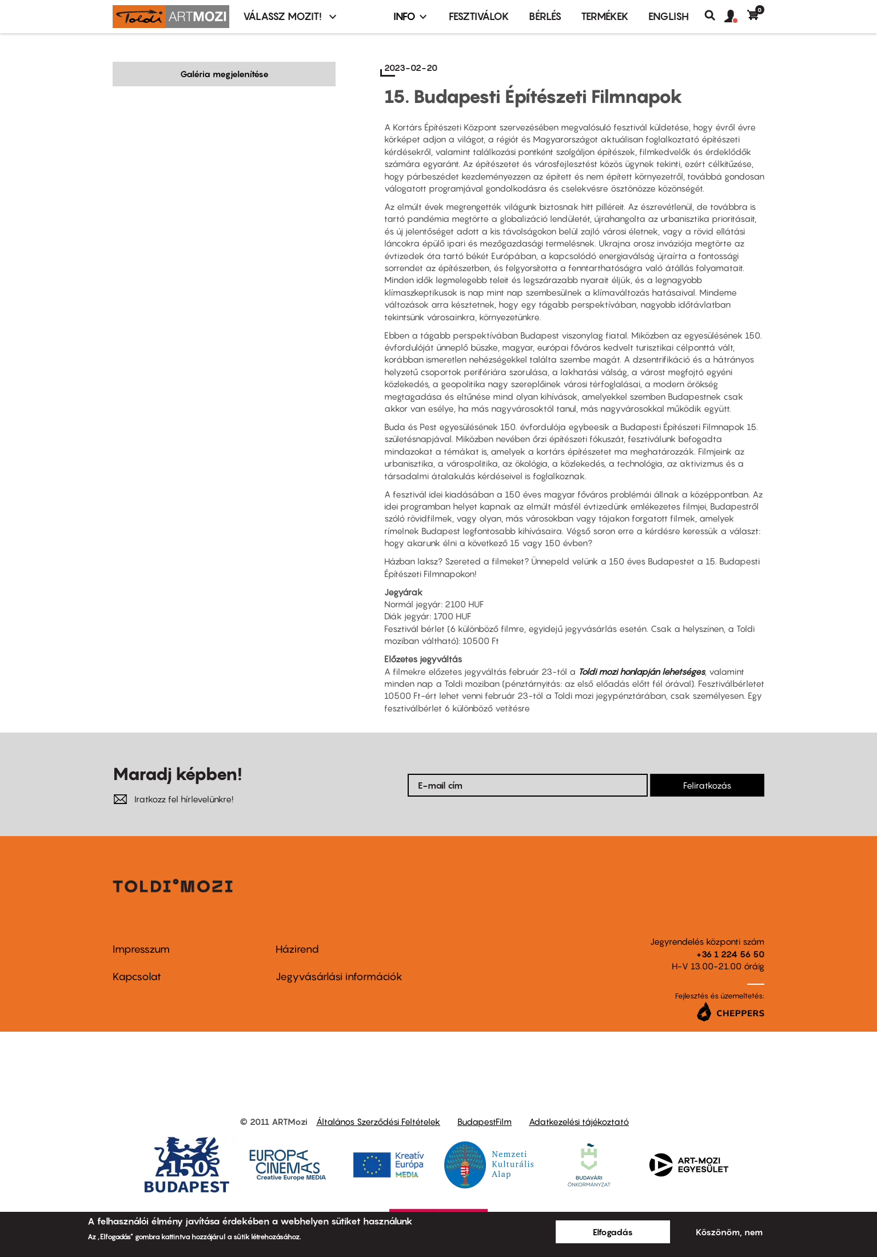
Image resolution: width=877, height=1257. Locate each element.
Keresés (714, 15)
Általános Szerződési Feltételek (378, 1121)
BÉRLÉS (545, 16)
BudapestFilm (484, 1121)
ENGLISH (668, 16)
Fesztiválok (479, 16)
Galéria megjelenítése (224, 74)
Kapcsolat (137, 976)
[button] (735, 16)
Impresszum (141, 949)
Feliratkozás (707, 785)
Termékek (605, 16)
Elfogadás (613, 1232)
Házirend (297, 949)
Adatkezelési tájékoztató (579, 1121)
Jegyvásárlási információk (339, 976)
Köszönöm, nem (729, 1232)
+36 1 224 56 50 (730, 954)
